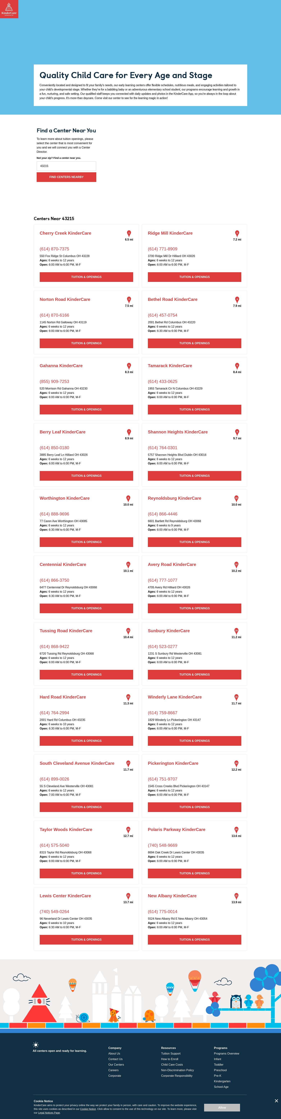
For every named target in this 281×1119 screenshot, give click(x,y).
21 (128, 895)
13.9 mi (236, 902)
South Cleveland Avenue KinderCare (77, 763)
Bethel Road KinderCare (172, 299)
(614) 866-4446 (162, 514)
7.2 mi (237, 239)
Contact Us (115, 1059)
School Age (221, 1086)
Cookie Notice (88, 1109)
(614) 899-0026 (54, 779)
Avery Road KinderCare (172, 564)
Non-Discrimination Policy (177, 1070)
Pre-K (217, 1075)
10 (236, 498)
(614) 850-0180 (54, 447)
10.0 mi (128, 504)
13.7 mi (128, 902)
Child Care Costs (172, 1064)
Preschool (220, 1070)
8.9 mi (129, 438)
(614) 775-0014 (162, 911)
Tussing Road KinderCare (66, 630)
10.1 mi (128, 570)
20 (236, 829)
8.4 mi (237, 372)
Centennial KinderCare (63, 564)
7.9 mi (237, 305)
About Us (114, 1053)
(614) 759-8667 (162, 712)
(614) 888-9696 (54, 514)
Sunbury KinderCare (169, 630)
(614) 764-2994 (54, 712)
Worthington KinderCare (65, 498)
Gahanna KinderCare (61, 365)
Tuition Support (171, 1053)
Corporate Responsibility (176, 1075)
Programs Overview (226, 1053)
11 (128, 564)
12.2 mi (236, 769)
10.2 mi (236, 570)
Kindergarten (222, 1081)
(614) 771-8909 (162, 248)
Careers (113, 1070)
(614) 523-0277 (162, 646)
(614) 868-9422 (54, 646)
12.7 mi (128, 835)
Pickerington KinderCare (173, 763)
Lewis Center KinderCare (65, 895)
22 (236, 895)
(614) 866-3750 (54, 580)
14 (236, 630)
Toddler (218, 1064)
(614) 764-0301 (162, 447)
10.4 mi (128, 637)
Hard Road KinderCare (63, 697)
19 (128, 829)
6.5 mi (129, 239)
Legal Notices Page (49, 1112)
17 (128, 763)
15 (128, 697)
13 (128, 630)
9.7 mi (237, 438)
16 (236, 697)
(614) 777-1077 (162, 580)
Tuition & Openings (86, 276)
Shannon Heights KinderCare (178, 431)
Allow (222, 1107)
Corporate (114, 1075)
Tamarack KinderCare (170, 365)
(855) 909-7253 (54, 381)
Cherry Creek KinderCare (65, 233)
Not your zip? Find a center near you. (59, 158)
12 (236, 564)
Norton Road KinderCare (65, 299)
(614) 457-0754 (162, 315)
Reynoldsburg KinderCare (174, 498)
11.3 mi (128, 703)
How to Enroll (169, 1059)
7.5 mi (129, 305)
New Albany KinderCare (172, 895)
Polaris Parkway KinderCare (176, 829)
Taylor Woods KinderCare (66, 829)
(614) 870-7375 (54, 248)
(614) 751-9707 (162, 779)
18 (236, 763)
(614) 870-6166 (54, 315)
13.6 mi (236, 835)
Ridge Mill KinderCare (170, 233)
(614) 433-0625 (162, 381)
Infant (217, 1059)
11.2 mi (236, 637)
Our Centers (116, 1064)
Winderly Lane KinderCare (175, 697)
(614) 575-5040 (54, 845)
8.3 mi (129, 372)
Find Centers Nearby (66, 177)
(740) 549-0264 (54, 911)
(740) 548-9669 (162, 845)
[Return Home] (9, 9)
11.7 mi (236, 703)
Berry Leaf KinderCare (63, 431)
